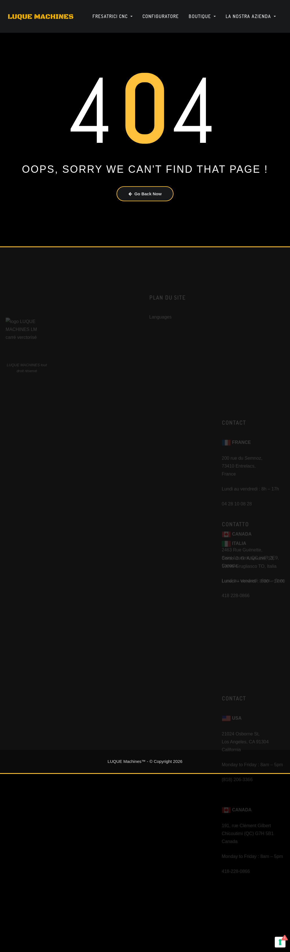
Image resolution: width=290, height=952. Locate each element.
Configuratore (160, 16)
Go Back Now (145, 193)
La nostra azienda (251, 16)
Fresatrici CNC (113, 16)
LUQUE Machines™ (126, 761)
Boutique (202, 16)
